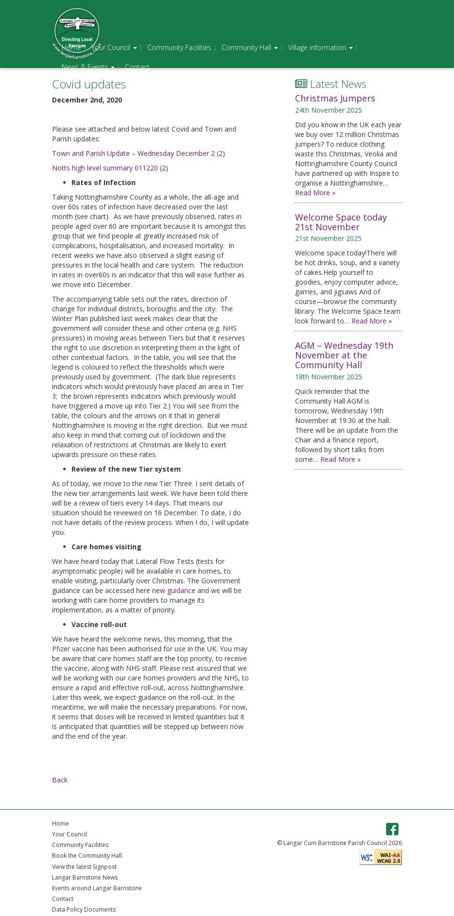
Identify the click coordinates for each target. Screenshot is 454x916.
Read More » (315, 192)
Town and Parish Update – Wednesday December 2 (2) (138, 153)
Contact (137, 66)
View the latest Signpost (84, 867)
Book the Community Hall (87, 855)
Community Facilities (179, 47)
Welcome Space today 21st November (341, 222)
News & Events (88, 66)
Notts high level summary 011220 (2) (110, 167)
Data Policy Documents (84, 909)
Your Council (114, 47)
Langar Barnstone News (85, 877)
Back (60, 779)
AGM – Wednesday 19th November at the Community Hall (344, 355)
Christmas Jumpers (335, 98)
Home (71, 47)
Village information (320, 47)
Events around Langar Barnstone (97, 888)
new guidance (173, 590)
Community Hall (250, 47)
